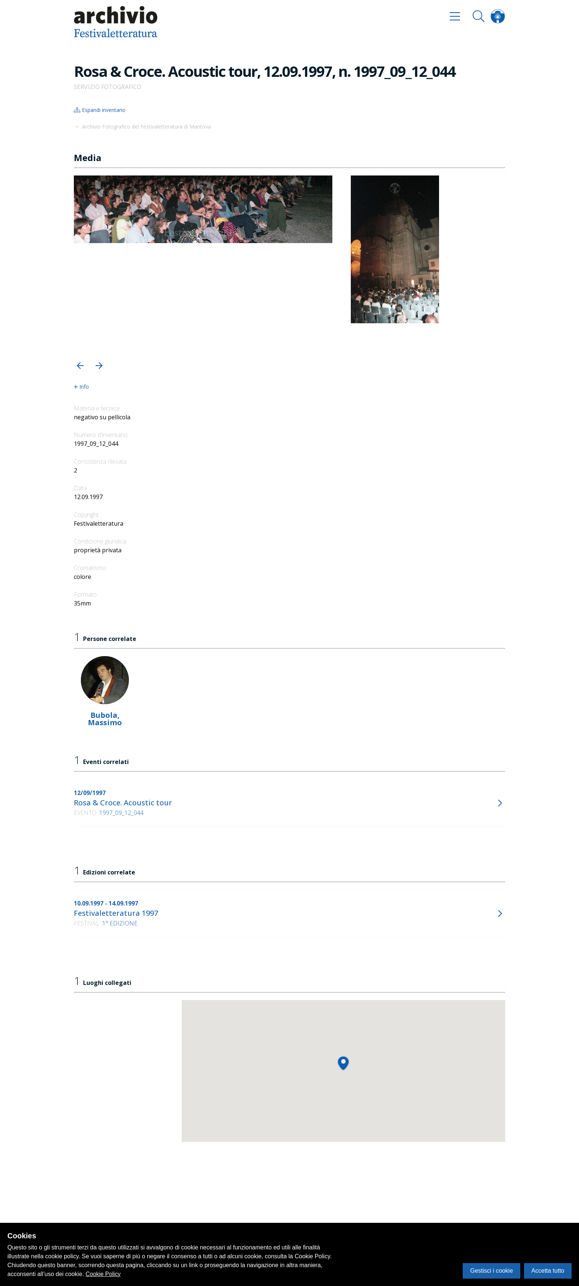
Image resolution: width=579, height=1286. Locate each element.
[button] (80, 365)
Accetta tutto (547, 1271)
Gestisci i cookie (491, 1271)
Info (81, 387)
